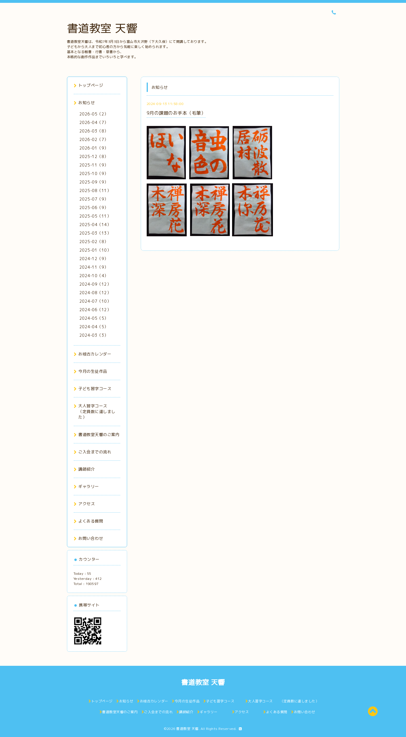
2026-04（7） (93, 122)
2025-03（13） (95, 233)
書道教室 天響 (102, 28)
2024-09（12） (95, 284)
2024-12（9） (93, 258)
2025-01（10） (95, 250)
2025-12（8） (93, 156)
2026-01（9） (93, 148)
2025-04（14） (95, 224)
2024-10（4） (93, 275)
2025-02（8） (93, 241)
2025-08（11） (95, 190)
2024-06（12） (95, 309)
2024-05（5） (93, 318)
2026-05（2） (93, 114)
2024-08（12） (95, 292)
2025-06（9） (93, 207)
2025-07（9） (93, 199)
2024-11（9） (93, 267)
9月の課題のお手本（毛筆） (176, 113)
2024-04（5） (93, 326)
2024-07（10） (95, 301)
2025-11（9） (93, 165)
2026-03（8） (93, 131)
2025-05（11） (95, 216)
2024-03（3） (93, 335)
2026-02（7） (93, 139)
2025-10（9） (93, 173)
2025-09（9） (93, 182)
